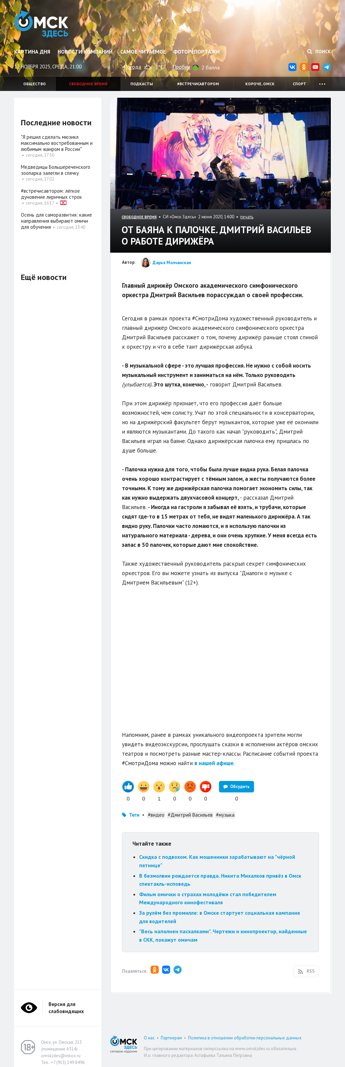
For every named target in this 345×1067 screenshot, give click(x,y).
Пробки (181, 66)
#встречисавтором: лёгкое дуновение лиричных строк (51, 194)
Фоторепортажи (196, 51)
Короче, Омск (260, 83)
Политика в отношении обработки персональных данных (245, 1038)
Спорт (299, 83)
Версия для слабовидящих (66, 1007)
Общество (34, 83)
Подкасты (141, 83)
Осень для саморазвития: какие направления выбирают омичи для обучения (56, 221)
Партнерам (171, 1038)
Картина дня (32, 51)
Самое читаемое (143, 51)
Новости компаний (85, 51)
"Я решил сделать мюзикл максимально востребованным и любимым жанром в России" (57, 143)
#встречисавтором (198, 83)
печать (246, 217)
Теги (134, 815)
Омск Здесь (42, 24)
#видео (156, 815)
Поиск (319, 52)
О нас (149, 1038)
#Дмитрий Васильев (190, 815)
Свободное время (88, 83)
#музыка (225, 815)
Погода (132, 66)
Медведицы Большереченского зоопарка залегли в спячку (55, 170)
